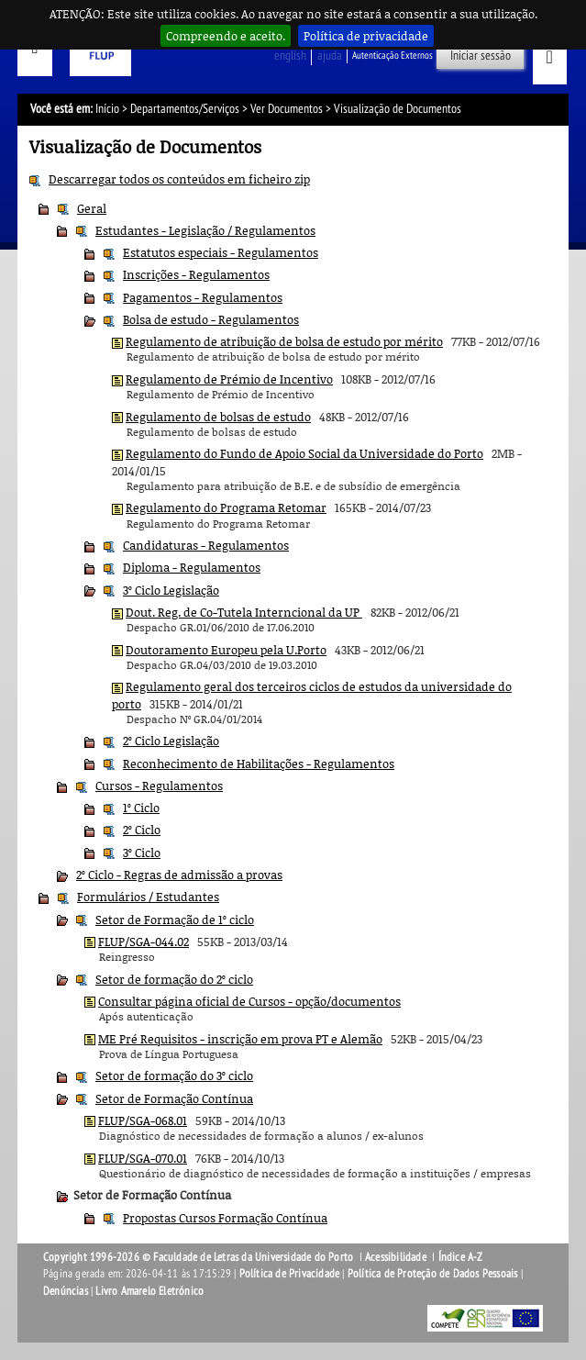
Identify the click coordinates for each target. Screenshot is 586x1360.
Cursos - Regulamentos (159, 785)
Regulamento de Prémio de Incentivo (229, 379)
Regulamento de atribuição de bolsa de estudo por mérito (284, 341)
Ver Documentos (286, 109)
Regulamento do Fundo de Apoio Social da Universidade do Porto (304, 453)
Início (107, 109)
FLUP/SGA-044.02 (143, 941)
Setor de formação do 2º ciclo (174, 979)
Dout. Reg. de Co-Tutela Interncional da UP (244, 612)
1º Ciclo (141, 807)
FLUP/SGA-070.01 (142, 1158)
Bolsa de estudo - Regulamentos (211, 319)
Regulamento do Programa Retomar (226, 507)
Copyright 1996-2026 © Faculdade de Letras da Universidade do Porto (199, 1257)
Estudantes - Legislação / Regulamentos (205, 230)
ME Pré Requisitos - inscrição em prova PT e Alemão (240, 1039)
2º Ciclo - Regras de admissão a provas (179, 874)
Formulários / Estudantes (148, 896)
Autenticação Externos (392, 55)
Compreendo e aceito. (225, 36)
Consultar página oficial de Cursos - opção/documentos (249, 1001)
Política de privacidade (366, 36)
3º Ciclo (141, 852)
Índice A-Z (460, 1257)
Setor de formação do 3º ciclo (174, 1075)
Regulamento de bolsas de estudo (218, 416)
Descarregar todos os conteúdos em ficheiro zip (179, 179)
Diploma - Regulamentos (191, 567)
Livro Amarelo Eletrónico (149, 1291)
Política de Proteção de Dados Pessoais (433, 1273)
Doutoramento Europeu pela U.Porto (226, 649)
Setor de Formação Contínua (174, 1098)
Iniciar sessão (480, 55)
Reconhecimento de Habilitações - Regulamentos (258, 763)
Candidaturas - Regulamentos (206, 545)
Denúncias (65, 1291)
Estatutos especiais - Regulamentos (220, 252)
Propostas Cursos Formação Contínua (225, 1218)
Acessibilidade (395, 1257)
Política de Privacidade (289, 1273)
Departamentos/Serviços (184, 109)
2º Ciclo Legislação (171, 740)
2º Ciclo (141, 829)
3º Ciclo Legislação (171, 590)
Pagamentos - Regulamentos (202, 297)
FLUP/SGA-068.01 (142, 1120)
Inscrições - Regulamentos (196, 274)
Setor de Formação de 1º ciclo (174, 919)
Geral (91, 208)
